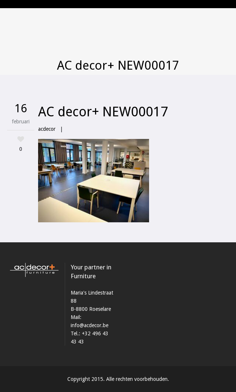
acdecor (46, 129)
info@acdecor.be (89, 325)
